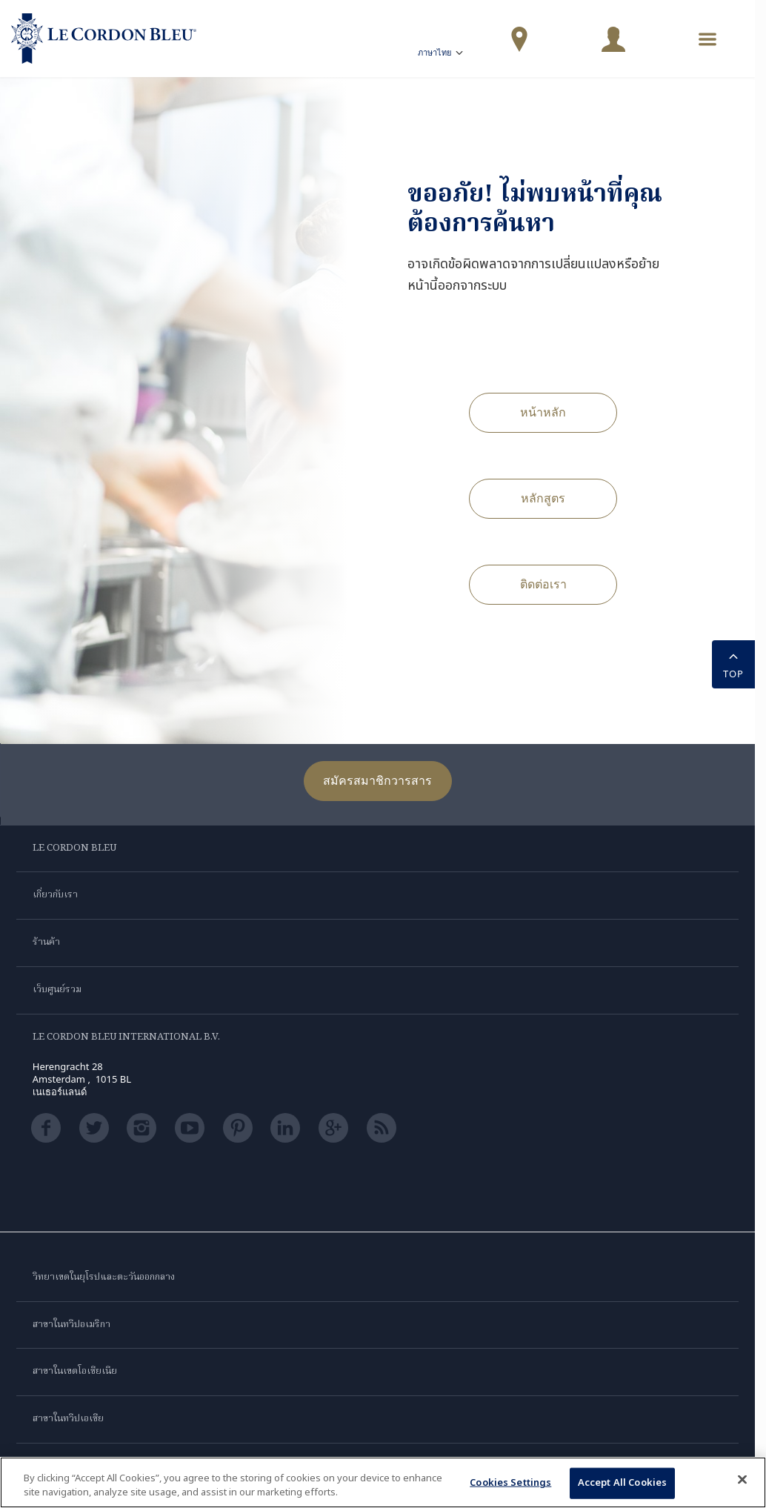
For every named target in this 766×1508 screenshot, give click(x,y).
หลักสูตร (543, 498)
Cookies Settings (510, 1482)
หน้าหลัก (543, 412)
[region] (383, 1482)
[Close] (742, 1480)
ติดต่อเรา (543, 584)
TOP (733, 663)
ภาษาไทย (441, 54)
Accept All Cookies (622, 1482)
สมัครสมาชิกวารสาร (377, 780)
